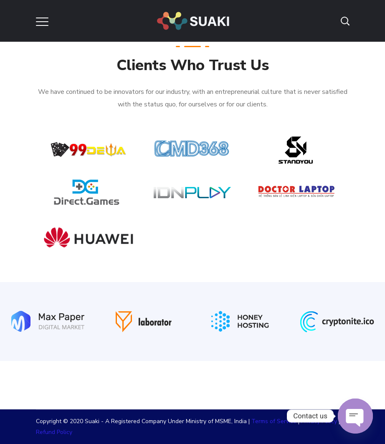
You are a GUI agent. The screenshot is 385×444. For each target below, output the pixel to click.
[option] (48, 327)
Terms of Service (273, 421)
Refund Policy (54, 432)
